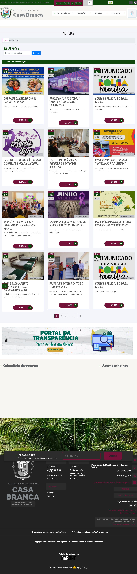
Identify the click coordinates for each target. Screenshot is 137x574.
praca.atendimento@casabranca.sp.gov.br (112, 482)
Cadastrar (113, 456)
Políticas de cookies (128, 513)
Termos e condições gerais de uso (122, 510)
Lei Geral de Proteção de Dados (122, 524)
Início (5, 40)
